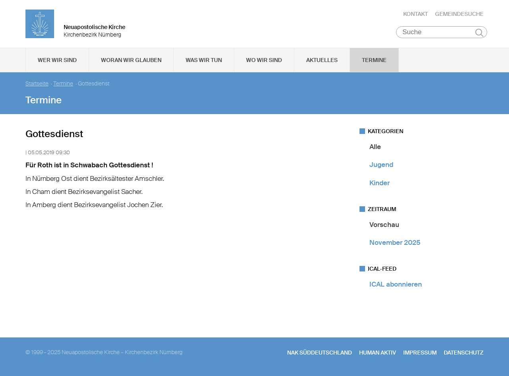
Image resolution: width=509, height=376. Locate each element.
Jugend (381, 164)
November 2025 (394, 242)
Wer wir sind (57, 60)
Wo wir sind (264, 60)
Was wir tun (204, 60)
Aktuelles (322, 60)
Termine (374, 60)
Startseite (37, 83)
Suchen (479, 32)
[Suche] (441, 32)
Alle (375, 146)
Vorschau (384, 224)
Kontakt (415, 13)
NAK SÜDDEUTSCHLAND (319, 352)
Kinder (379, 182)
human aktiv (377, 352)
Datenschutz (464, 352)
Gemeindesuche (459, 13)
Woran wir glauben (131, 60)
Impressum (420, 352)
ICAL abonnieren (395, 284)
